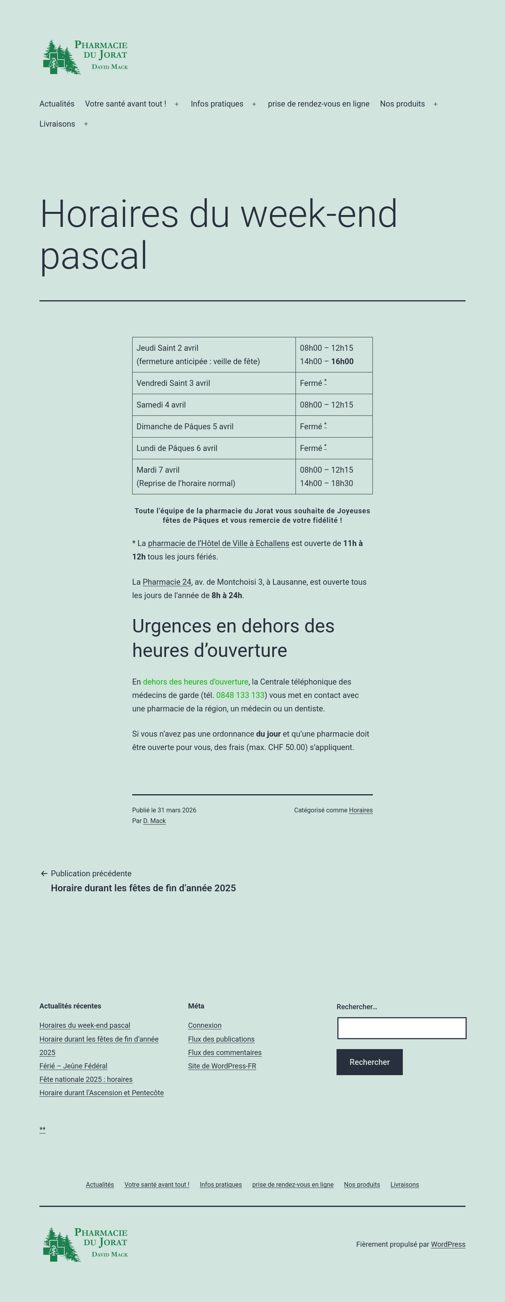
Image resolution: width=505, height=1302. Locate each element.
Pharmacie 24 (167, 582)
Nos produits (402, 103)
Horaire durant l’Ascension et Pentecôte (101, 1093)
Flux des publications (221, 1039)
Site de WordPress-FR (222, 1066)
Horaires (361, 810)
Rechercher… (357, 1007)
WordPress (448, 1244)
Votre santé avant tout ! (125, 103)
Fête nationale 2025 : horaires (86, 1079)
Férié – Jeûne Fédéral (73, 1066)
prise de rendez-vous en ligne (319, 103)
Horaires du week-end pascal (84, 1025)
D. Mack (154, 821)
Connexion (205, 1025)
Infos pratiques (217, 103)
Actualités (57, 103)
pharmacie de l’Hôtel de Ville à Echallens (218, 543)
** (42, 1129)
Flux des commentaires (225, 1052)
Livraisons (57, 124)
